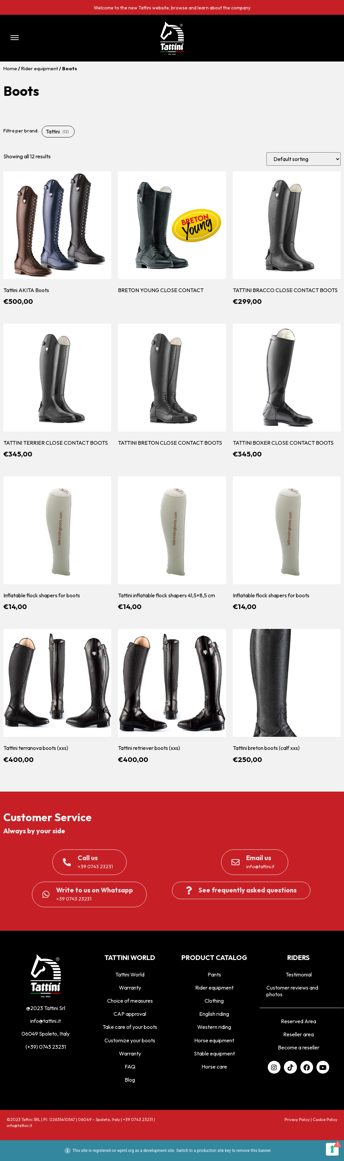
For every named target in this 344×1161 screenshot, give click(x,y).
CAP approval (130, 1013)
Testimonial (299, 974)
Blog (130, 1079)
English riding (214, 1013)
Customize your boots (129, 1040)
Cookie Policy (325, 1119)
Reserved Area (298, 1021)
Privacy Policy (297, 1119)
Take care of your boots (129, 1027)
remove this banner (253, 1150)
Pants (214, 974)
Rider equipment (39, 68)
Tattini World (129, 974)
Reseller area (298, 1034)
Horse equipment (214, 1040)
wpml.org (125, 1150)
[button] (70, 38)
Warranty (130, 987)
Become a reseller (298, 1047)
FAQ (130, 1066)
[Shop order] (303, 159)
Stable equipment (214, 1053)
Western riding (214, 1027)
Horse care (214, 1066)
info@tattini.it (45, 1020)
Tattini (53, 131)
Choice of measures (130, 1000)
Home (10, 68)
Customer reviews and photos (292, 991)
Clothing (214, 1000)
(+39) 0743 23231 (46, 1046)
